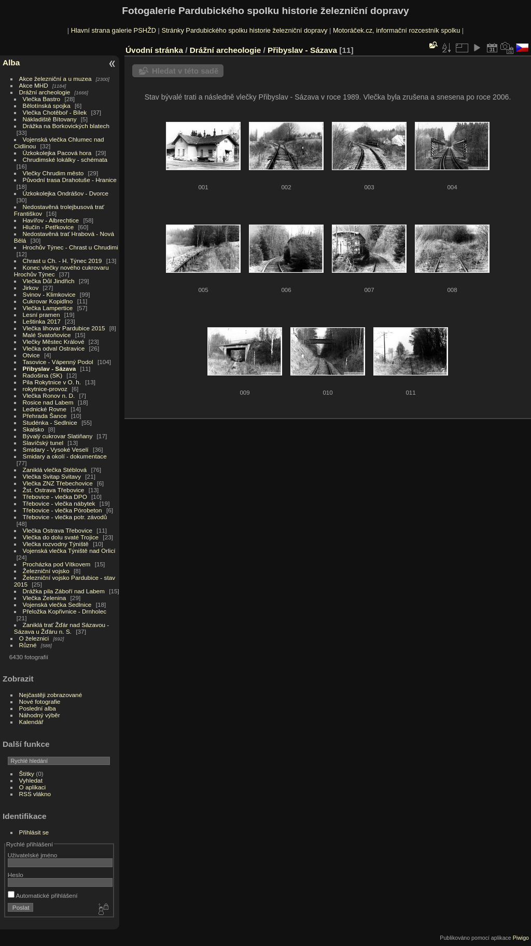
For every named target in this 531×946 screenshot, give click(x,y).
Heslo (15, 874)
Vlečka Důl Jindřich (49, 280)
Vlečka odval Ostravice (54, 348)
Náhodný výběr (39, 715)
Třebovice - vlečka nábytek (59, 503)
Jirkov (31, 287)
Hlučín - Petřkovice (48, 227)
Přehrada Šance (45, 415)
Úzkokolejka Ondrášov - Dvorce (65, 193)
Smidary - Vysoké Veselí (56, 449)
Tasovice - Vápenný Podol (58, 361)
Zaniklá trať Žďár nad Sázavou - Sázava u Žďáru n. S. (61, 628)
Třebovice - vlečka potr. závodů (65, 516)
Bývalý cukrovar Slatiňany (58, 436)
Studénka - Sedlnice (50, 422)
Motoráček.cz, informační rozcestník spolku (396, 30)
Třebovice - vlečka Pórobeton (62, 510)
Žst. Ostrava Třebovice (54, 489)
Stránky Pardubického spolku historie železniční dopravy (244, 30)
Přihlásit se (34, 832)
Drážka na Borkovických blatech (66, 125)
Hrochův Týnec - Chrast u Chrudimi (70, 247)
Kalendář (31, 721)
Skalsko (33, 429)
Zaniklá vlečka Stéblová (55, 469)
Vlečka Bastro (42, 98)
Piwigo (521, 938)
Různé (28, 645)
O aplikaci (32, 787)
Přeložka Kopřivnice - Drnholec (65, 611)
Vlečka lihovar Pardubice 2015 (64, 328)
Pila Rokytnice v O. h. (52, 382)
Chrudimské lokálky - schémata (65, 159)
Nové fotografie (40, 701)
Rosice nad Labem (48, 402)
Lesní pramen (41, 314)
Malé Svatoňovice (47, 334)
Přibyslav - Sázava (49, 368)
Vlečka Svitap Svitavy (52, 476)
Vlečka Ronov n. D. (49, 395)
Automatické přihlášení (43, 895)
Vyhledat (31, 780)
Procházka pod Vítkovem (57, 564)
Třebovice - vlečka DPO (55, 496)
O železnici (34, 638)
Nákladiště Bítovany (50, 119)
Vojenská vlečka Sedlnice (57, 604)
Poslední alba (37, 708)
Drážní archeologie (45, 92)
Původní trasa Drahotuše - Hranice (70, 179)
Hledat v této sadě (185, 70)
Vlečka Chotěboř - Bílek (55, 112)
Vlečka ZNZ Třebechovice (58, 483)
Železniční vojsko (47, 570)
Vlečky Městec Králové (54, 341)
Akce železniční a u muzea (55, 78)
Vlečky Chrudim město (53, 173)
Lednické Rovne (44, 409)
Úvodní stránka (154, 50)
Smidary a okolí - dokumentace (65, 456)
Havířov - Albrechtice (51, 220)
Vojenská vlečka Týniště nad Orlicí (69, 550)
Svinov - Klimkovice (49, 294)
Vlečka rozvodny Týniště (56, 543)
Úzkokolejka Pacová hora (57, 152)
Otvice (31, 355)
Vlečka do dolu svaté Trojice (61, 537)
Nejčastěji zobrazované (50, 694)
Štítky (26, 773)
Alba (11, 62)
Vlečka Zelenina (44, 597)
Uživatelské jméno (32, 855)
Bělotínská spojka (47, 105)
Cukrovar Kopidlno (48, 301)
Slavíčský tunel (43, 442)
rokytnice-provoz (45, 388)
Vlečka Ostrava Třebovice (58, 530)
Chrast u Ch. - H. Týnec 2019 (62, 260)
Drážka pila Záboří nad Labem (64, 591)
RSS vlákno (35, 793)
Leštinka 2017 (42, 321)
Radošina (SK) (43, 375)
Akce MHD (33, 85)
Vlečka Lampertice (48, 307)
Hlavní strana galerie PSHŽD (113, 30)
